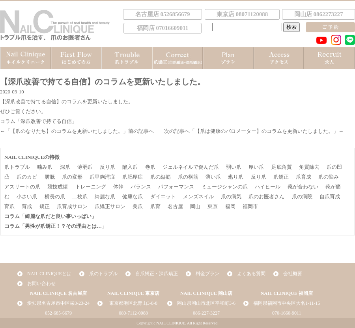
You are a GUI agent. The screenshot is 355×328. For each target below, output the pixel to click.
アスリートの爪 (22, 187)
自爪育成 (330, 196)
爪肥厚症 (132, 177)
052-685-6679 (58, 313)
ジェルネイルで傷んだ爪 (191, 167)
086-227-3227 (206, 313)
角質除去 (309, 167)
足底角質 (281, 167)
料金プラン (207, 273)
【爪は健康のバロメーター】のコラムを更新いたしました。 (264, 131)
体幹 (118, 187)
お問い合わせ (41, 283)
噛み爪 (44, 167)
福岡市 (250, 206)
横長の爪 (55, 196)
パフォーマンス (176, 187)
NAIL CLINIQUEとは (49, 273)
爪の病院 (302, 196)
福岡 (230, 206)
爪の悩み (328, 177)
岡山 (195, 206)
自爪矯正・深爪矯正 (156, 273)
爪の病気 (231, 196)
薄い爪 (213, 177)
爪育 (155, 206)
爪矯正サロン (110, 206)
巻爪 (150, 167)
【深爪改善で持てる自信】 (31, 101)
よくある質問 (251, 273)
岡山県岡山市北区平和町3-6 (206, 303)
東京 (212, 206)
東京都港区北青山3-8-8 (133, 303)
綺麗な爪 (105, 196)
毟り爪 (235, 177)
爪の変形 (72, 177)
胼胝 (50, 177)
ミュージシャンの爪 (225, 187)
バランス (141, 187)
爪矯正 (281, 177)
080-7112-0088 (133, 313)
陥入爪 (130, 167)
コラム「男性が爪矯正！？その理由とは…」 (55, 226)
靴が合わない (303, 187)
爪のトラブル (103, 273)
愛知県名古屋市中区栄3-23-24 (58, 303)
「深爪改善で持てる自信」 (46, 121)
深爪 (65, 167)
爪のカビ (27, 177)
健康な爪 (132, 196)
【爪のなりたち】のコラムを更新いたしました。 (66, 131)
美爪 (138, 206)
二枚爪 (80, 196)
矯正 (44, 206)
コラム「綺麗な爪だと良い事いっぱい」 (50, 216)
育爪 (9, 206)
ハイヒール (267, 187)
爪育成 (303, 177)
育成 (27, 206)
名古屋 (175, 206)
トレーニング (90, 187)
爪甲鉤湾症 (102, 177)
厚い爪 (256, 167)
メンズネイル (198, 196)
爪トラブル (17, 167)
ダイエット (163, 196)
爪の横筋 (188, 177)
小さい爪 (27, 196)
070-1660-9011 (286, 313)
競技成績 (57, 187)
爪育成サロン (72, 206)
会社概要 (292, 273)
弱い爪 (233, 167)
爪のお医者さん (266, 196)
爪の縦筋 (160, 177)
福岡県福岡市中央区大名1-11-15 (286, 303)
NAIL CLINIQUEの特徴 (32, 157)
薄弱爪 (85, 167)
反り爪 (107, 167)
